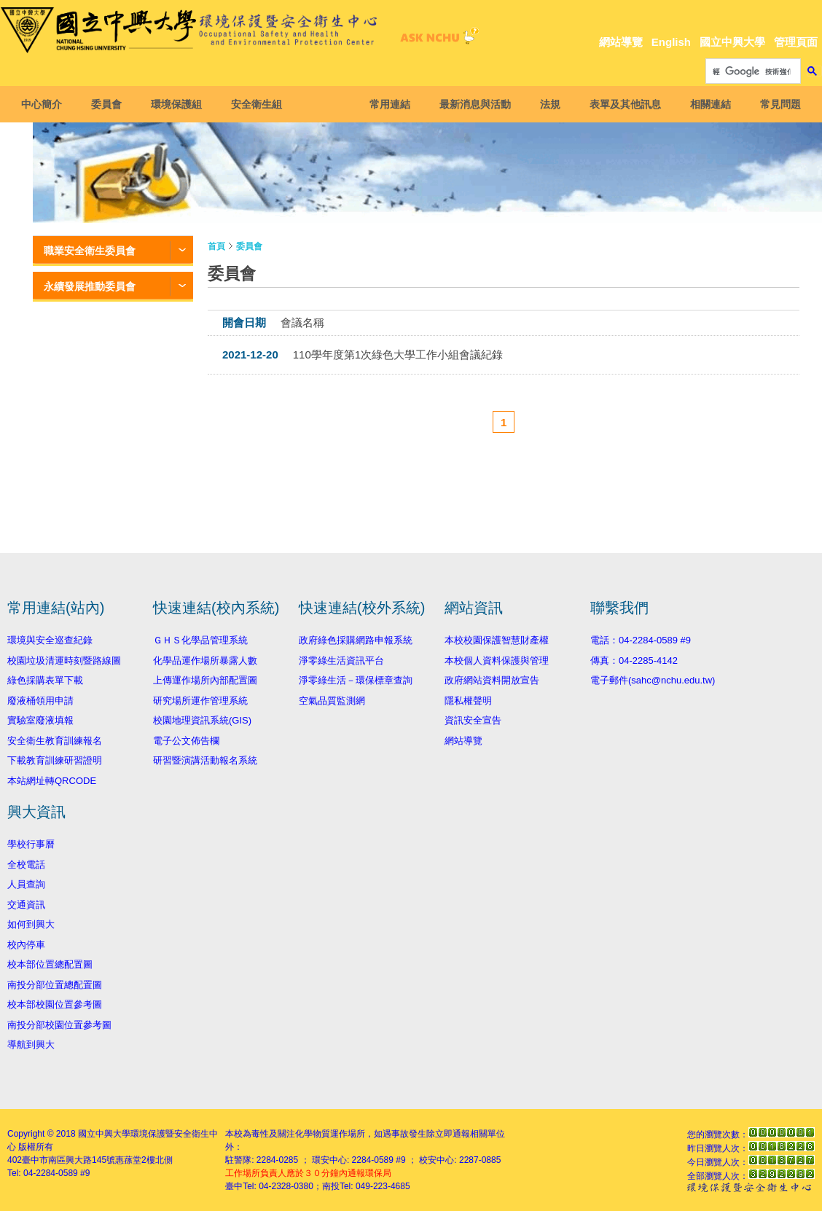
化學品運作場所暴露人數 (205, 660)
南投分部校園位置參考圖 (59, 1024)
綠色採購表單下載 (45, 680)
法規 (546, 104)
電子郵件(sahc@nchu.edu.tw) (652, 680)
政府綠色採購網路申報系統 (355, 640)
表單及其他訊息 (621, 104)
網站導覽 (621, 42)
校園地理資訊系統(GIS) (202, 720)
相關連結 (706, 104)
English (671, 42)
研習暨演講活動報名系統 (205, 760)
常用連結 (385, 104)
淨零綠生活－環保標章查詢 (355, 680)
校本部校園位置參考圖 (54, 1004)
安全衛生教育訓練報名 (54, 740)
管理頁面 (796, 42)
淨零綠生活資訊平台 (341, 660)
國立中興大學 (732, 42)
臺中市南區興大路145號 (68, 1160)
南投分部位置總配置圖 (54, 984)
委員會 (110, 104)
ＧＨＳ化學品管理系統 (200, 640)
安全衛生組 (260, 104)
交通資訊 (26, 904)
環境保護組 (180, 104)
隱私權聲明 (468, 700)
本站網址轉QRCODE (51, 780)
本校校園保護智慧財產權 (497, 640)
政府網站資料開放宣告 (492, 680)
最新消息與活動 (470, 104)
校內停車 (26, 944)
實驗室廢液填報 (40, 720)
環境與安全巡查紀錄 (50, 640)
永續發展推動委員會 (90, 286)
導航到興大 (31, 1044)
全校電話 (26, 864)
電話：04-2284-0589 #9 (640, 640)
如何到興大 (31, 924)
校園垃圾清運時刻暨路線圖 (64, 660)
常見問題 (776, 104)
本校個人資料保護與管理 (497, 660)
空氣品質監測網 (332, 700)
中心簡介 (46, 104)
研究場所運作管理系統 (200, 700)
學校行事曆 (31, 844)
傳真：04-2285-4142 (634, 660)
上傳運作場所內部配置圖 (205, 680)
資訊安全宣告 (473, 720)
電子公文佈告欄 (186, 740)
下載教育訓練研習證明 (54, 760)
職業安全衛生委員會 (90, 250)
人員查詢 (26, 884)
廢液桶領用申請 (40, 700)
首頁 (216, 246)
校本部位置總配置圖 (50, 964)
